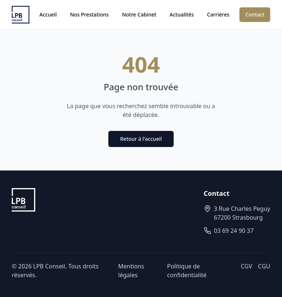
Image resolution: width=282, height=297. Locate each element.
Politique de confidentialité (187, 270)
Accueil (48, 14)
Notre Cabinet (139, 14)
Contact (254, 14)
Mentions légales (131, 270)
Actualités (182, 14)
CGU (264, 266)
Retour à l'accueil (141, 138)
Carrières (218, 14)
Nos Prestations (89, 14)
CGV (246, 266)
